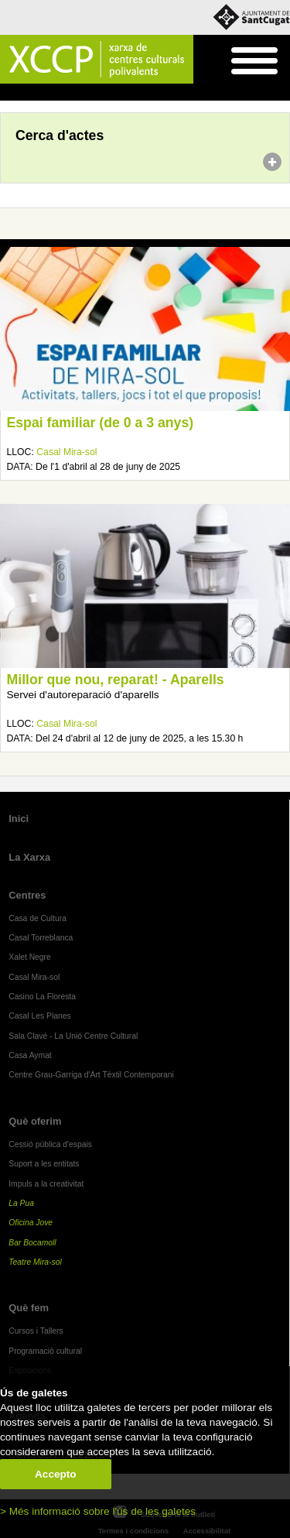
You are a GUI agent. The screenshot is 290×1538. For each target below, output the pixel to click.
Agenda (41, 92)
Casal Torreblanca (41, 937)
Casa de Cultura (38, 918)
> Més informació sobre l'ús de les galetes (98, 1511)
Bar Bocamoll (32, 1242)
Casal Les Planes (39, 1016)
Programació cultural (45, 1351)
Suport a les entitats (44, 1163)
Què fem (29, 1308)
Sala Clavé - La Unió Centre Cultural (73, 1036)
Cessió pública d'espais (50, 1144)
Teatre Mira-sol (35, 1262)
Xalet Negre (30, 957)
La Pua (21, 1203)
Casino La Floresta (42, 996)
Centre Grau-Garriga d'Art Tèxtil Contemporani (91, 1074)
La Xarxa (29, 857)
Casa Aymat (30, 1055)
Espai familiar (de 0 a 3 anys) (100, 422)
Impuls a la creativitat (46, 1184)
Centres (27, 895)
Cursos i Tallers (36, 1331)
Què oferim (35, 1121)
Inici (8, 92)
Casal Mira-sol (66, 452)
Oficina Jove (31, 1222)
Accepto (56, 1474)
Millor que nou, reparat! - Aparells (115, 679)
